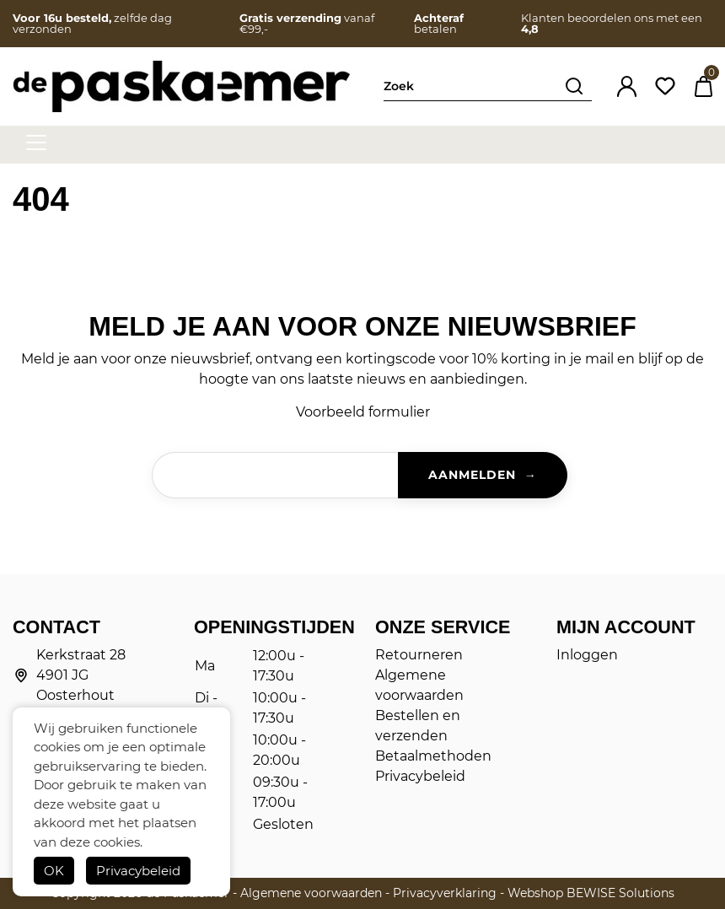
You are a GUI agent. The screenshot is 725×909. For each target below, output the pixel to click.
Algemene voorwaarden (311, 893)
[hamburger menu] (36, 142)
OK (54, 871)
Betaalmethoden (433, 756)
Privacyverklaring (445, 893)
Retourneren (419, 655)
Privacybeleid (138, 871)
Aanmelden (472, 474)
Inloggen (587, 655)
